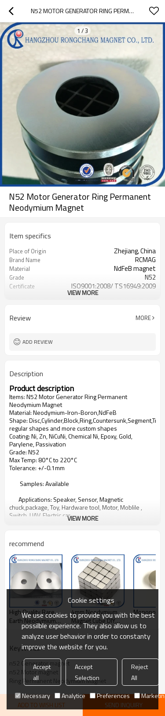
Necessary (32, 695)
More (143, 317)
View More (82, 292)
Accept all (42, 672)
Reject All (139, 672)
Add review (37, 342)
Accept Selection (87, 672)
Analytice (70, 695)
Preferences (110, 695)
